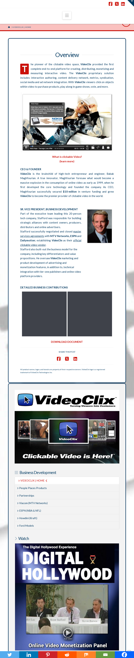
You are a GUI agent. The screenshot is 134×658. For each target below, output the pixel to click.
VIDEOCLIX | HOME (32, 433)
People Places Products (32, 441)
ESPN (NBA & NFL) (29, 463)
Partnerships (25, 448)
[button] (66, 15)
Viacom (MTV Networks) (32, 456)
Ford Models (25, 478)
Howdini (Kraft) (27, 471)
